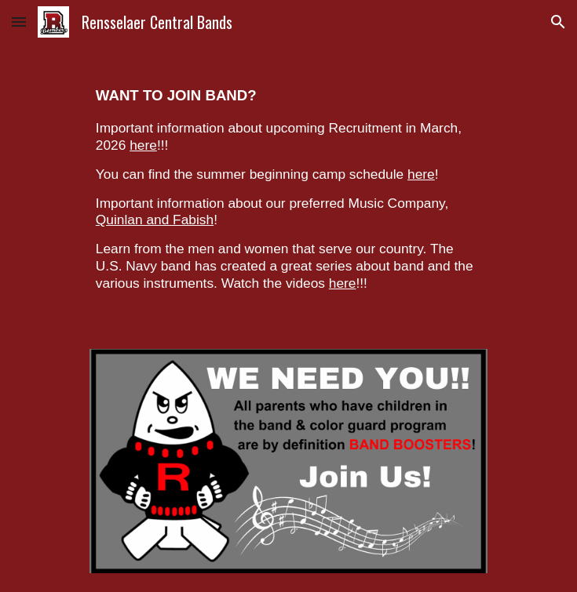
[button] (19, 21)
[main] (288, 187)
